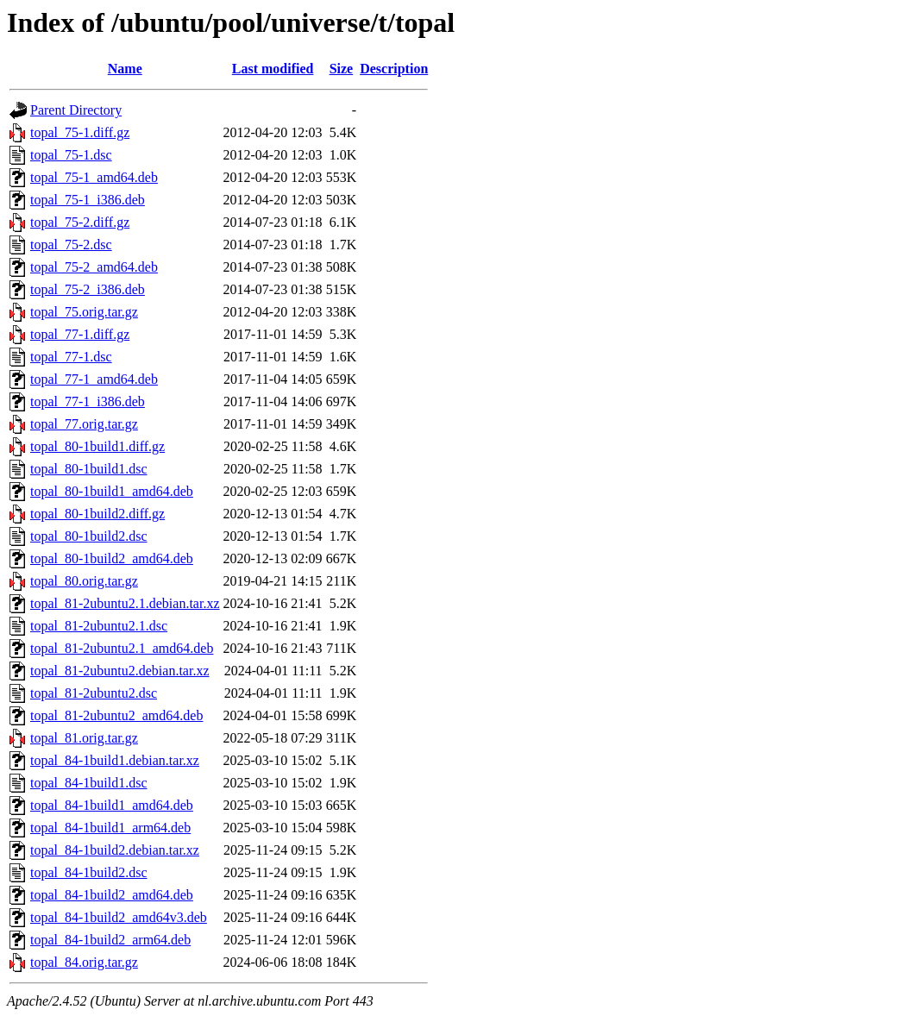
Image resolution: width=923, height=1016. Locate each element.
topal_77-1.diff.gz (79, 334)
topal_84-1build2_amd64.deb (111, 894)
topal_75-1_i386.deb (87, 199)
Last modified (273, 68)
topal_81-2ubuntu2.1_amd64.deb (121, 648)
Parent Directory (76, 110)
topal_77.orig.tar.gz (84, 424)
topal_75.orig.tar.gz (84, 311)
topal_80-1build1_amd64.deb (111, 491)
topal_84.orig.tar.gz (84, 962)
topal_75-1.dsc (71, 154)
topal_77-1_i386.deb (87, 401)
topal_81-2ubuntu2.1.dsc (98, 625)
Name (125, 68)
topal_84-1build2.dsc (89, 872)
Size (342, 68)
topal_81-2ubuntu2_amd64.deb (116, 715)
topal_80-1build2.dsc (89, 536)
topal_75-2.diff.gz (79, 222)
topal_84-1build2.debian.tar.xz (114, 850)
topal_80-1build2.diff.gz (97, 513)
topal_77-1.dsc (71, 356)
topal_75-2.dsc (71, 244)
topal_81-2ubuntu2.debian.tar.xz (120, 670)
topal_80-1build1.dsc (89, 468)
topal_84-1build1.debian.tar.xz (114, 760)
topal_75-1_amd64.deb (94, 177)
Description (394, 68)
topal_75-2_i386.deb (87, 289)
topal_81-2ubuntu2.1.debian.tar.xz (125, 603)
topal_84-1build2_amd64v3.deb (118, 917)
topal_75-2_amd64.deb (94, 267)
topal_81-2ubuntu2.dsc (93, 693)
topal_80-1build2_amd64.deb (111, 558)
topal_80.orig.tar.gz (84, 581)
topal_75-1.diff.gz (79, 132)
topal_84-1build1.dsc (89, 782)
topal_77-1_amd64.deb (94, 379)
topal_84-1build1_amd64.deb (111, 805)
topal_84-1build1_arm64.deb (110, 827)
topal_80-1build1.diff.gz (97, 446)
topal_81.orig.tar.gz (84, 738)
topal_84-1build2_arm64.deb (110, 939)
